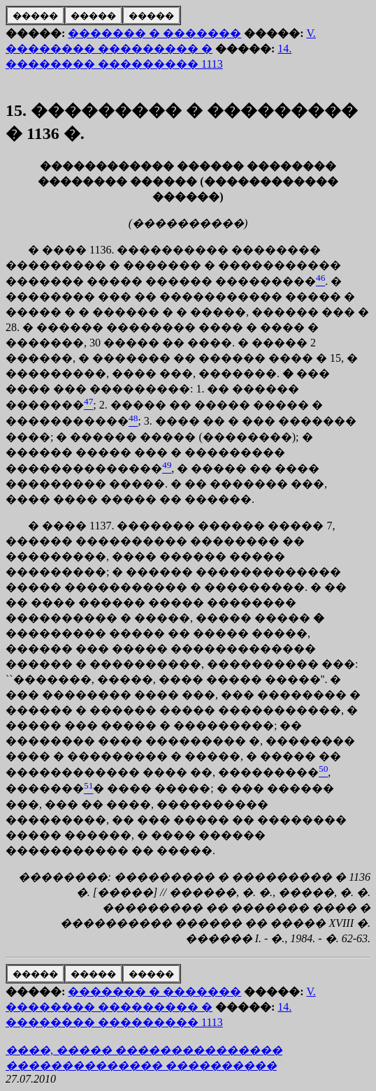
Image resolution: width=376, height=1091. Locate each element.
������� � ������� (154, 33)
